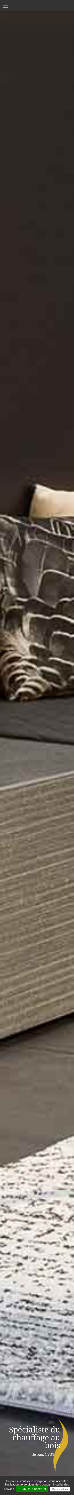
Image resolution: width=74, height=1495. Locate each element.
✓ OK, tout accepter (32, 1489)
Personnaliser (60, 1489)
